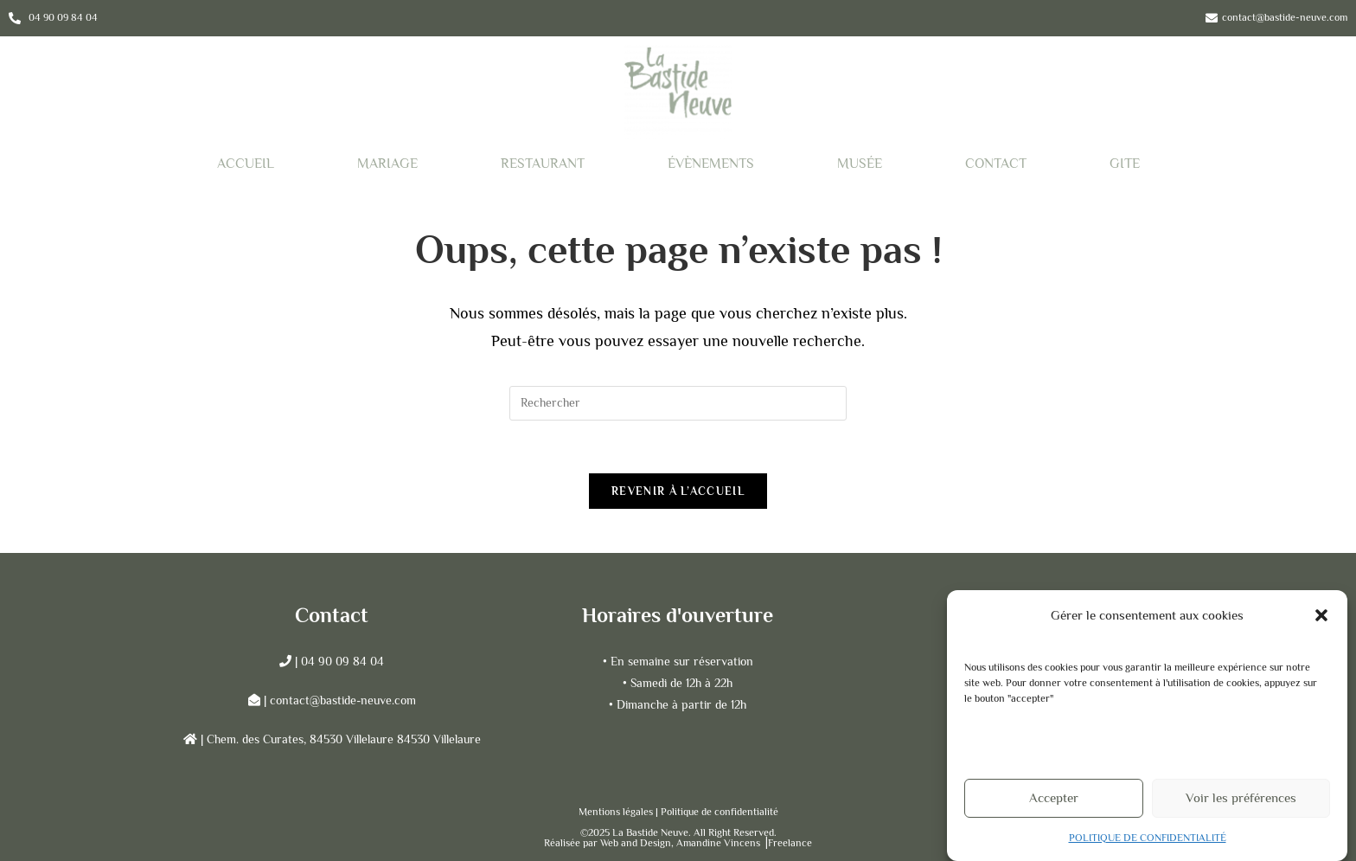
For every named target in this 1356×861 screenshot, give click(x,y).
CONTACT (996, 163)
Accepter (1053, 803)
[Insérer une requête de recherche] (678, 403)
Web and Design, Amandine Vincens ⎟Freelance (706, 843)
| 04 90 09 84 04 (337, 661)
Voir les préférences (1241, 803)
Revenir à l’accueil (678, 491)
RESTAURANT (543, 163)
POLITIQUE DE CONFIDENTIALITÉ (1147, 843)
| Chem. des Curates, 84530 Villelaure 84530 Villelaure (339, 739)
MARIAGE (387, 163)
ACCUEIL (245, 163)
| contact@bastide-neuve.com (340, 700)
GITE (1125, 163)
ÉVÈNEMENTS (711, 163)
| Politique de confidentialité (717, 812)
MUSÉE (859, 163)
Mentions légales (617, 812)
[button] (1321, 620)
